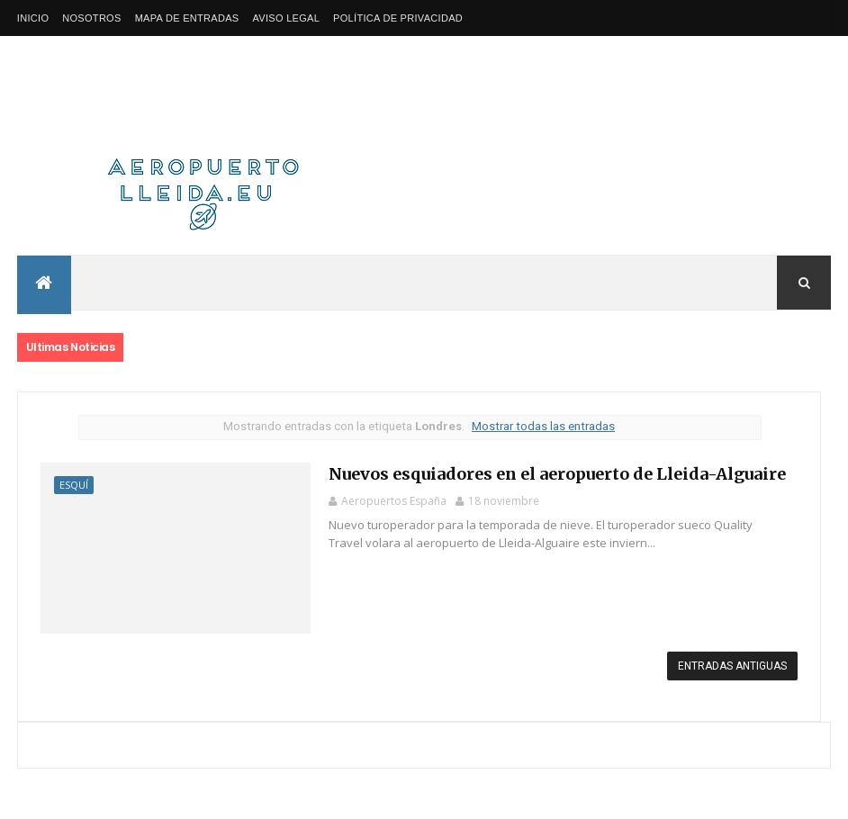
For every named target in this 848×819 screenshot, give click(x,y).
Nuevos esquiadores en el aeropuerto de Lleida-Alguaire (557, 474)
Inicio (33, 18)
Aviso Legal (286, 18)
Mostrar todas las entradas (543, 426)
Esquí (73, 484)
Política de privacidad (398, 18)
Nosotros (91, 18)
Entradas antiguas (732, 666)
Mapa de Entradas (187, 18)
